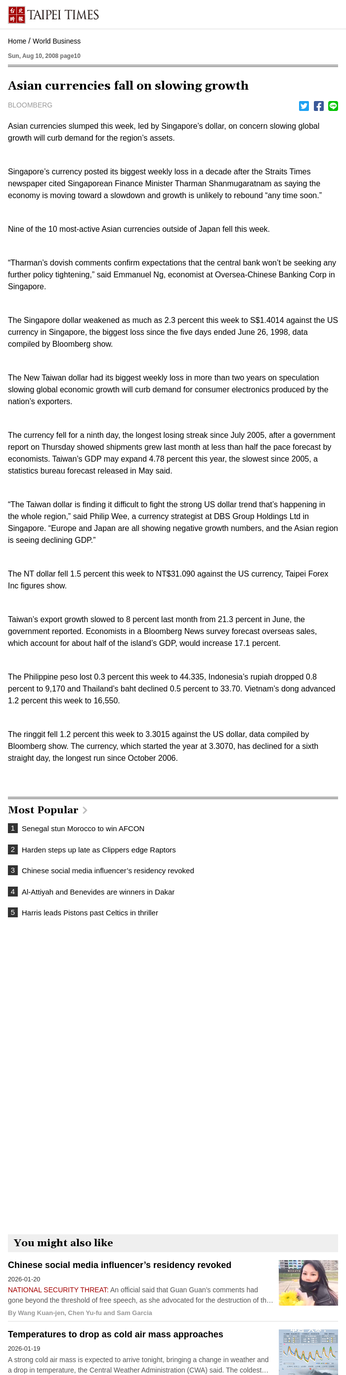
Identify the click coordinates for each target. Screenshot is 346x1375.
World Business (57, 41)
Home (17, 41)
